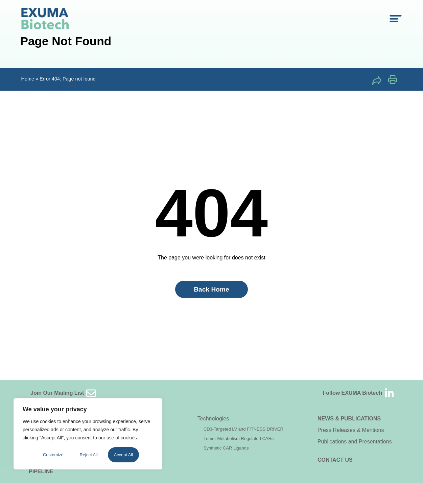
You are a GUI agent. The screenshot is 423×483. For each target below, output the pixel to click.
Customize (53, 454)
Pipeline (41, 471)
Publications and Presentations (355, 441)
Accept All (123, 454)
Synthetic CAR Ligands (226, 448)
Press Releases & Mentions (351, 430)
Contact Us (335, 460)
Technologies (213, 418)
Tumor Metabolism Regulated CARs (239, 438)
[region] (88, 433)
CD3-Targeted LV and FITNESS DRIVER (243, 429)
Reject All (88, 454)
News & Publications (349, 418)
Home (27, 79)
